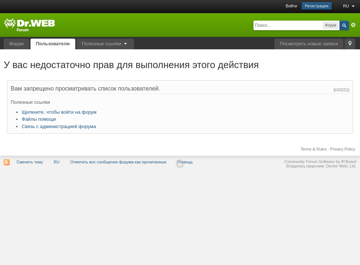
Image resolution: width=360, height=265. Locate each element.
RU (349, 6)
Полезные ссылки (105, 43)
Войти (291, 6)
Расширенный (353, 25)
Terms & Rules (313, 149)
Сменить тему (30, 162)
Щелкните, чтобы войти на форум (59, 112)
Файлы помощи (39, 119)
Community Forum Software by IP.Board (320, 161)
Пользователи (53, 43)
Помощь (185, 162)
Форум (16, 43)
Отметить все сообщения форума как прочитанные (118, 162)
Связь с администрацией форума (59, 126)
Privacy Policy (342, 149)
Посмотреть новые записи (309, 43)
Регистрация (316, 6)
